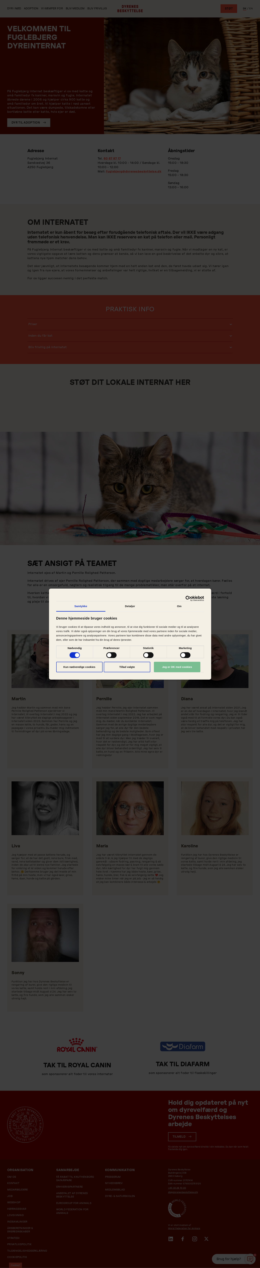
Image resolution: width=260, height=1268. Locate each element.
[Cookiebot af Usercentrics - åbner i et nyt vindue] (188, 598)
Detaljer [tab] (130, 605)
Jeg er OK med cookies (177, 666)
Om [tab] (179, 605)
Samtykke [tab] (80, 605)
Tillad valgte (127, 666)
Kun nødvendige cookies (79, 666)
